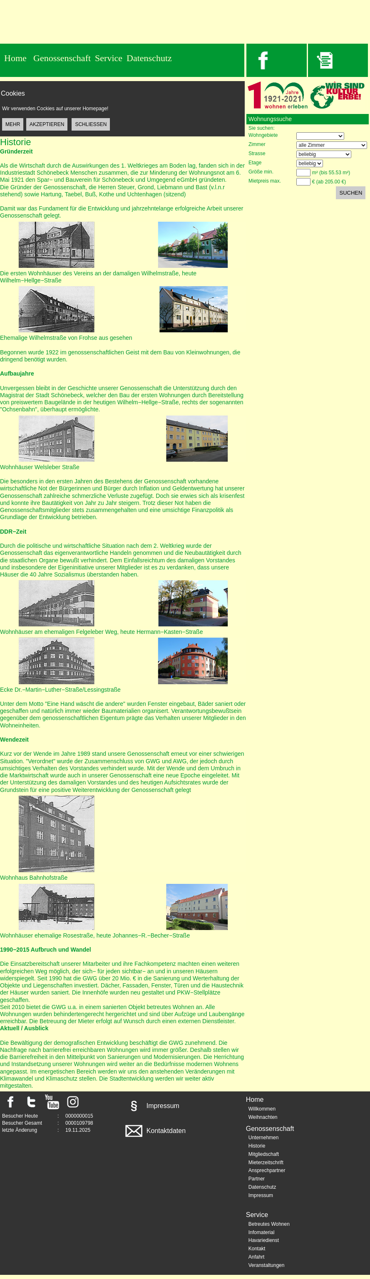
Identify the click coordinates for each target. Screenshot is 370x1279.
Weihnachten (263, 1117)
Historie (257, 1146)
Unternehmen (263, 1137)
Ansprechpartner (267, 1170)
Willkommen (262, 1109)
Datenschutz (149, 58)
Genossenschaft (62, 58)
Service (108, 58)
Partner (256, 1179)
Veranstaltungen (266, 1265)
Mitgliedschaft (263, 1154)
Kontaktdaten (155, 1130)
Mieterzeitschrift (265, 1162)
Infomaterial (261, 1232)
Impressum (151, 1105)
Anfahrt (256, 1257)
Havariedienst (263, 1240)
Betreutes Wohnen (269, 1224)
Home (15, 58)
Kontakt (257, 1249)
